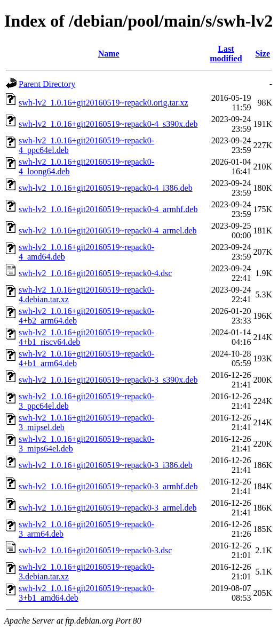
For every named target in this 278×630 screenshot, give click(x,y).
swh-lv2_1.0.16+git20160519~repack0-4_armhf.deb (108, 209)
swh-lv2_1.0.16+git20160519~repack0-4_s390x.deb (108, 123)
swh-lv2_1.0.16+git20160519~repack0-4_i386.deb (106, 187)
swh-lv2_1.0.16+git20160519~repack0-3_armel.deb (108, 507)
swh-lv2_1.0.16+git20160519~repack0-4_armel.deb (108, 230)
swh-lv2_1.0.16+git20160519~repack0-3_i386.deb (106, 465)
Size (262, 53)
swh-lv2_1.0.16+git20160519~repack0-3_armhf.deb (108, 486)
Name (109, 53)
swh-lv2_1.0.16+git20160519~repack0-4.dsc (95, 273)
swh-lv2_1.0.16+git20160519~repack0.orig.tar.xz (103, 102)
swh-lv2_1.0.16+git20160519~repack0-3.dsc (95, 550)
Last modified (226, 53)
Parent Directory (47, 83)
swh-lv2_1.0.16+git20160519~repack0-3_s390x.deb (108, 379)
